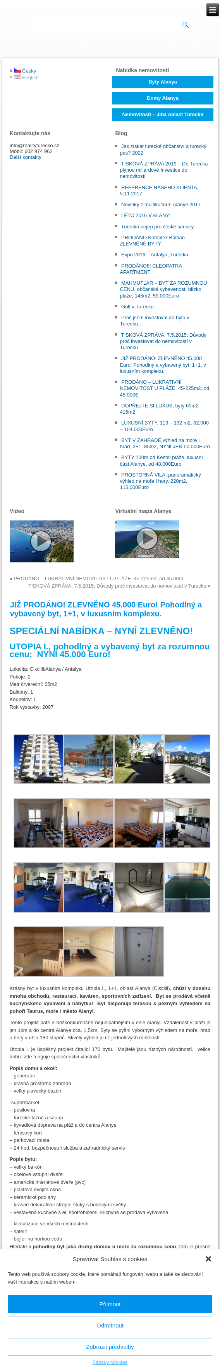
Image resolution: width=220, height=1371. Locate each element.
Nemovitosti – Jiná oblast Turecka (162, 114)
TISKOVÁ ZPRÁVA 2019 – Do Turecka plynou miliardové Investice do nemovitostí (164, 170)
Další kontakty (25, 157)
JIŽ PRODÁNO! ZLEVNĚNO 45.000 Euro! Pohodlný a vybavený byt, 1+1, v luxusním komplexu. (163, 364)
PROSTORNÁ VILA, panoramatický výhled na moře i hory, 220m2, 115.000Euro (160, 481)
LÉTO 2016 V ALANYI (146, 215)
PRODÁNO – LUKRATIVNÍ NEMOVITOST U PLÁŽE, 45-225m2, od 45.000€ (164, 388)
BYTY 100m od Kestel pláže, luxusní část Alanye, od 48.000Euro (161, 460)
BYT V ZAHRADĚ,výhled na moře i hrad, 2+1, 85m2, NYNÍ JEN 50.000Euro (165, 443)
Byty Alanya (162, 82)
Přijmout (109, 1304)
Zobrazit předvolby (110, 1346)
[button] (208, 1259)
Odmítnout (110, 1325)
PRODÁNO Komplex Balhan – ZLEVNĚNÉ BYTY (154, 241)
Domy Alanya (163, 98)
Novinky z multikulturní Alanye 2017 (161, 204)
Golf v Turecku (137, 307)
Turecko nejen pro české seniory (157, 227)
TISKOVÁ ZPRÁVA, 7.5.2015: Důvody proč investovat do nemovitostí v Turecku (163, 341)
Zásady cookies (110, 1362)
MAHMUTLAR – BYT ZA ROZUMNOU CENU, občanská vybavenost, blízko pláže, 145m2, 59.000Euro (163, 289)
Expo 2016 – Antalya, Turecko (154, 254)
